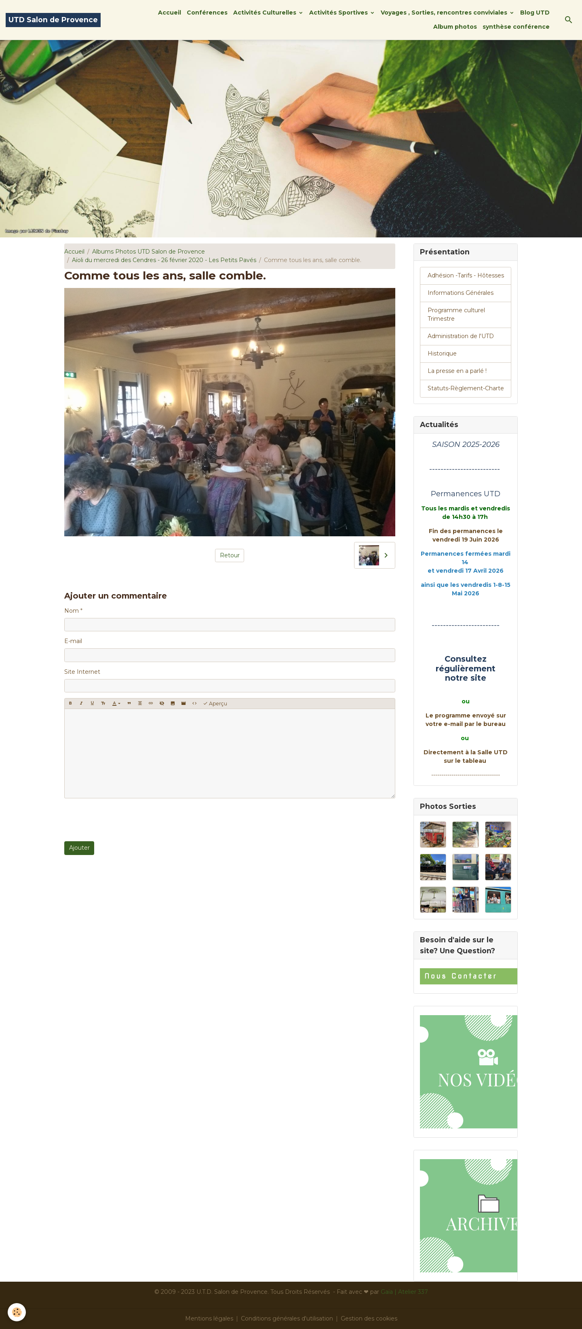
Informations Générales (460, 292)
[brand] (53, 20)
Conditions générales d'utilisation (287, 1318)
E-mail (73, 641)
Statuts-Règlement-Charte (466, 388)
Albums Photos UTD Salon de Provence (148, 251)
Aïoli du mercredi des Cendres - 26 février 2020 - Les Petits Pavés (164, 260)
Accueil (169, 12)
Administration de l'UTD (461, 336)
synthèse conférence (516, 26)
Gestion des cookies (369, 1318)
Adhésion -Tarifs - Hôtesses (466, 275)
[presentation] (125, 820)
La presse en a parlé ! (457, 371)
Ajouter (79, 847)
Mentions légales (209, 1318)
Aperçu (215, 703)
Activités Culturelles (265, 12)
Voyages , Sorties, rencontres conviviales (445, 12)
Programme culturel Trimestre (456, 314)
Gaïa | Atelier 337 (404, 1291)
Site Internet (82, 671)
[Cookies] (17, 1312)
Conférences (207, 12)
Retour (230, 555)
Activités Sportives (339, 12)
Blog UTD (535, 12)
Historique (442, 353)
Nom (71, 610)
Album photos (455, 26)
